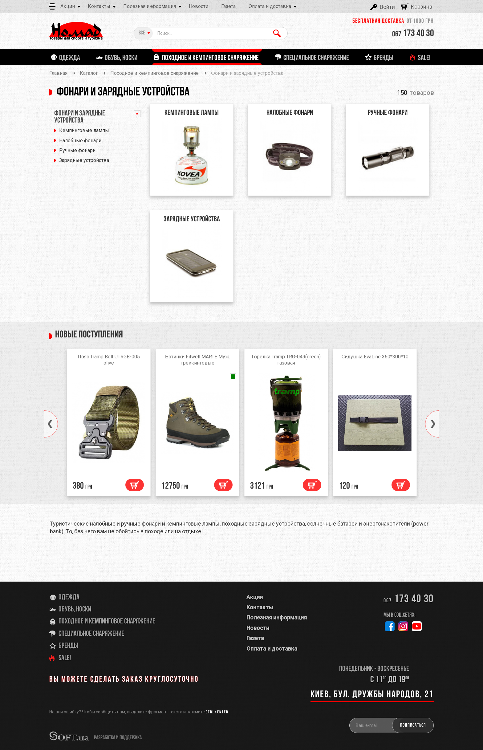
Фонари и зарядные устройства (79, 117)
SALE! (65, 658)
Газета (228, 6)
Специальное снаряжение (91, 634)
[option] (109, 424)
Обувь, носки (75, 610)
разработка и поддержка (118, 738)
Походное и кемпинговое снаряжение (107, 622)
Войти (387, 7)
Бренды (68, 646)
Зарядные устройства (84, 160)
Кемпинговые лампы (84, 130)
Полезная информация (149, 6)
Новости (198, 6)
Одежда (69, 597)
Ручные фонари (77, 150)
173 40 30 (413, 34)
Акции (67, 6)
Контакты (99, 6)
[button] (44, 424)
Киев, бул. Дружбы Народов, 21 (372, 695)
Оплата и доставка (270, 6)
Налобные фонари (80, 140)
